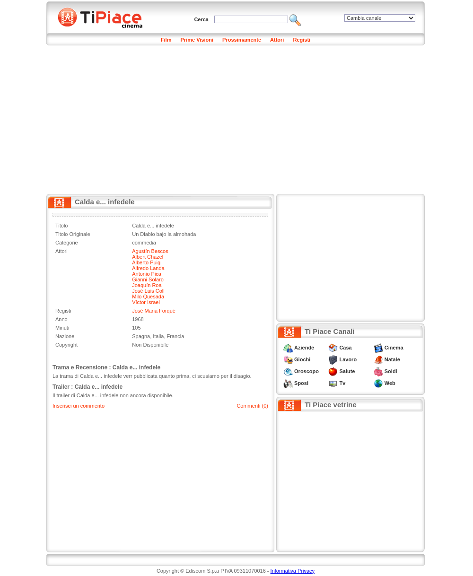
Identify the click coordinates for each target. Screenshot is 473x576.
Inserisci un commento (79, 406)
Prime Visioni (197, 40)
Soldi (391, 371)
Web (390, 383)
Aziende (304, 347)
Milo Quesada (148, 296)
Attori (277, 40)
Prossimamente (241, 40)
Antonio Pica (146, 274)
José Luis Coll (148, 291)
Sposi (301, 383)
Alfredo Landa (148, 268)
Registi (301, 40)
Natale (392, 359)
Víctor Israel (146, 302)
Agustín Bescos (150, 251)
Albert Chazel (147, 257)
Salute (347, 371)
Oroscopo (306, 371)
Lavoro (348, 359)
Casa (345, 347)
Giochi (302, 359)
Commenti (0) (252, 406)
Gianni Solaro (148, 279)
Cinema (394, 347)
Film (166, 40)
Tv (342, 383)
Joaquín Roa (146, 285)
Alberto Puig (146, 262)
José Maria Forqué (153, 311)
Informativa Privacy (293, 571)
